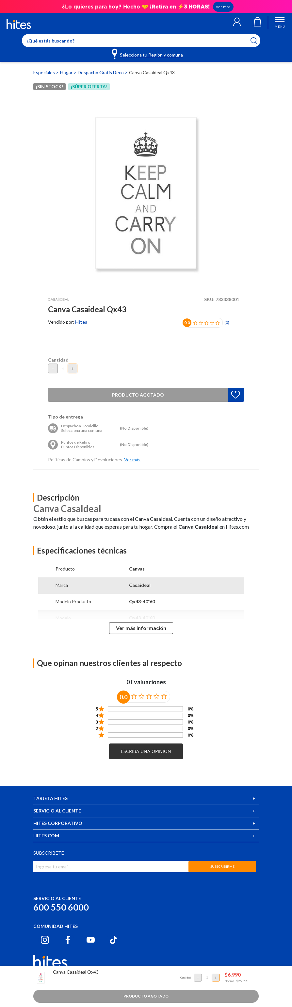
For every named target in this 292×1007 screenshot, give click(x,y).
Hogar (66, 72)
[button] (237, 22)
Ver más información (141, 628)
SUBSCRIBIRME (222, 866)
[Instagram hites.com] (45, 940)
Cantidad (58, 360)
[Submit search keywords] (258, 40)
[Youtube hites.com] (91, 940)
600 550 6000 (61, 907)
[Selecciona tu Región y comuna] (148, 53)
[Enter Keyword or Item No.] (141, 40)
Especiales (44, 72)
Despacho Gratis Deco (101, 72)
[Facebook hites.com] (68, 940)
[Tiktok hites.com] (113, 940)
